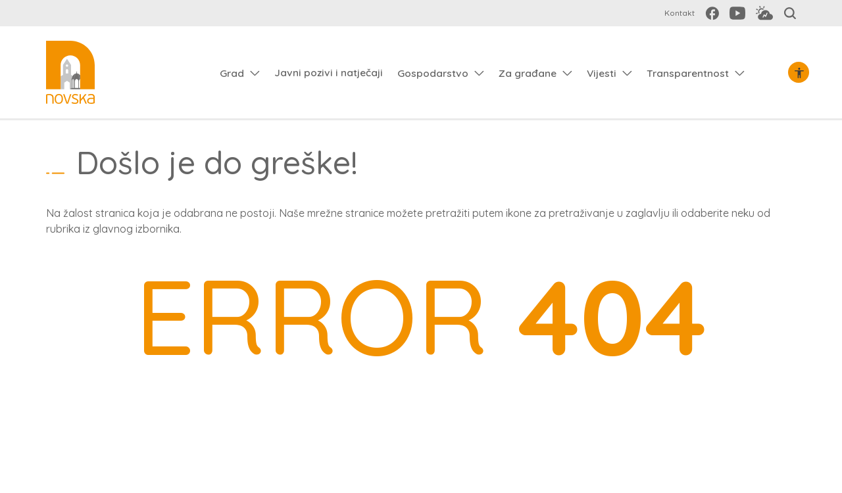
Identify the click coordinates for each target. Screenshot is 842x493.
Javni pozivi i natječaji (328, 72)
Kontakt (679, 13)
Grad (232, 73)
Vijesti (601, 73)
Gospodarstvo (432, 73)
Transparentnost (688, 73)
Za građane (528, 73)
